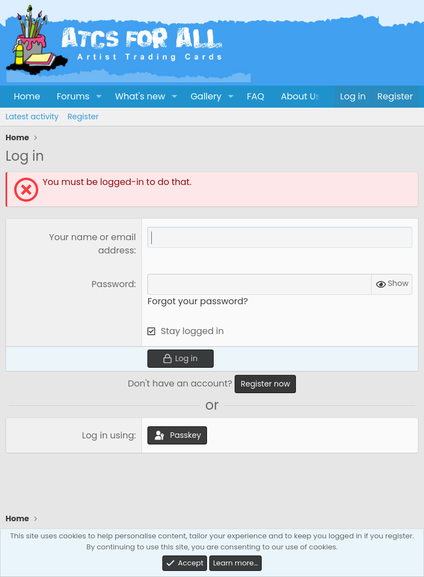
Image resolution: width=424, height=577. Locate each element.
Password (113, 284)
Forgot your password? (197, 301)
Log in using (108, 435)
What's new (140, 96)
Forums (73, 96)
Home (27, 96)
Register (82, 116)
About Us (300, 96)
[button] (99, 97)
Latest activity (32, 116)
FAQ (255, 96)
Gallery (205, 96)
